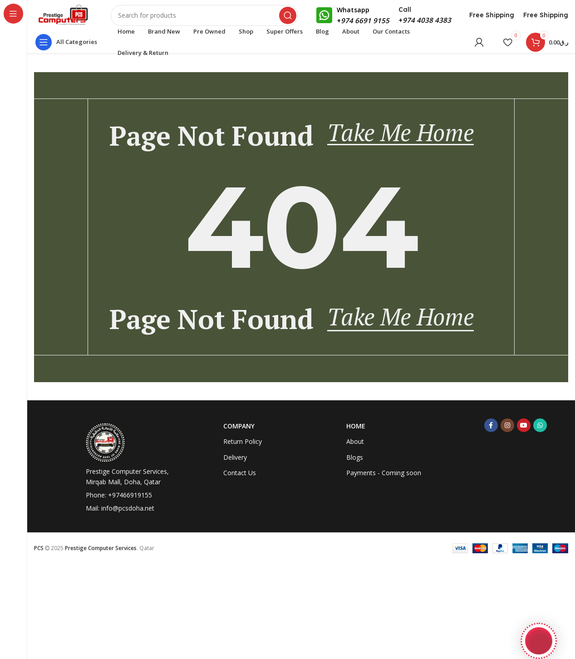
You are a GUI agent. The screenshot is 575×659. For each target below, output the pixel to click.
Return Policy (242, 538)
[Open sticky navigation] (68, 48)
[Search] (210, 18)
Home (355, 523)
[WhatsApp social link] (540, 522)
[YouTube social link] (524, 522)
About (355, 538)
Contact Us (239, 569)
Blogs (354, 554)
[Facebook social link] (491, 522)
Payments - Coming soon (383, 569)
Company (239, 523)
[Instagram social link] (507, 522)
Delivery (235, 554)
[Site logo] (69, 17)
